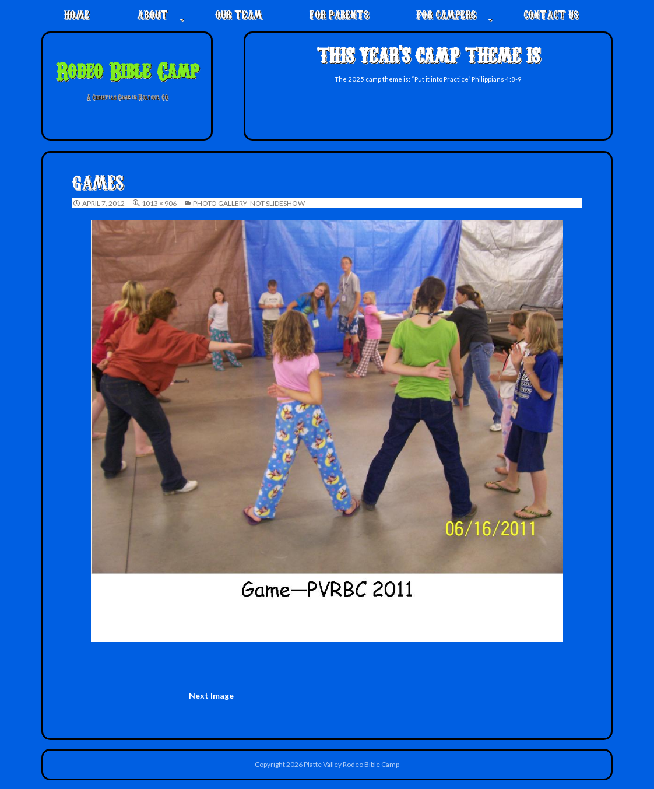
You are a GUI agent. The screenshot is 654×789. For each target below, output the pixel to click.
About (152, 14)
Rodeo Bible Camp (127, 70)
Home (77, 14)
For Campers (446, 14)
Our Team (238, 14)
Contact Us (551, 14)
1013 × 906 (159, 203)
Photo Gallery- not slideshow (249, 203)
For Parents (339, 14)
